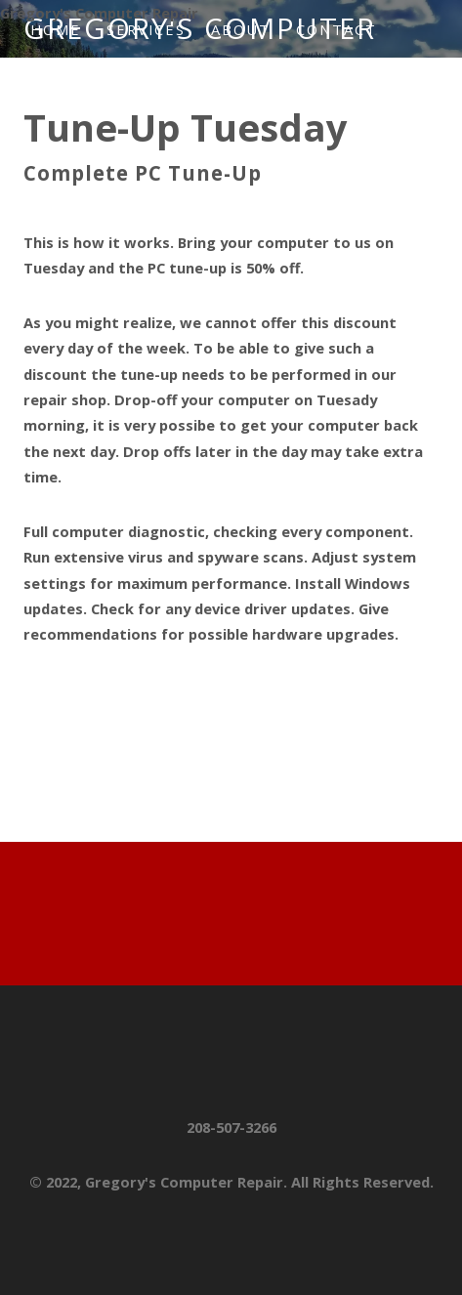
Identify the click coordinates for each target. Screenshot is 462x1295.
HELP (199, 87)
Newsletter (94, 87)
